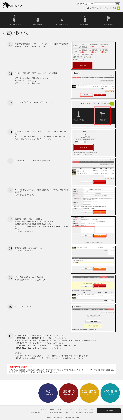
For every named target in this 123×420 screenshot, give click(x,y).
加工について (110, 393)
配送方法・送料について (59, 412)
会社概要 (68, 409)
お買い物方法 (68, 393)
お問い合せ (108, 411)
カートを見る (113, 8)
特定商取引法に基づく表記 (83, 412)
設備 (59, 409)
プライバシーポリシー (84, 409)
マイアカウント (95, 8)
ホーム (43, 409)
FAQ (52, 409)
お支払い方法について (37, 412)
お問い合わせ (25, 139)
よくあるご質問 (48, 393)
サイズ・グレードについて (89, 393)
